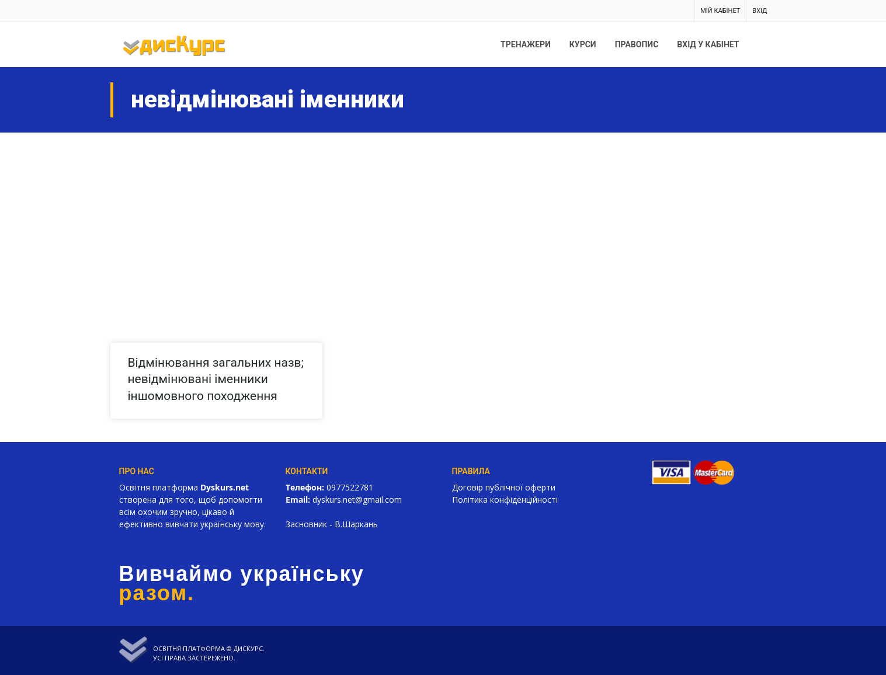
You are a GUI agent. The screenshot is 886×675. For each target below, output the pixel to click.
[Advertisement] (443, 220)
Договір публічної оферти (503, 487)
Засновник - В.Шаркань (332, 524)
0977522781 (349, 487)
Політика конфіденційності (505, 499)
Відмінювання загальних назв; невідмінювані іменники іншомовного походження (216, 379)
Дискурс (248, 648)
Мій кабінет (720, 11)
